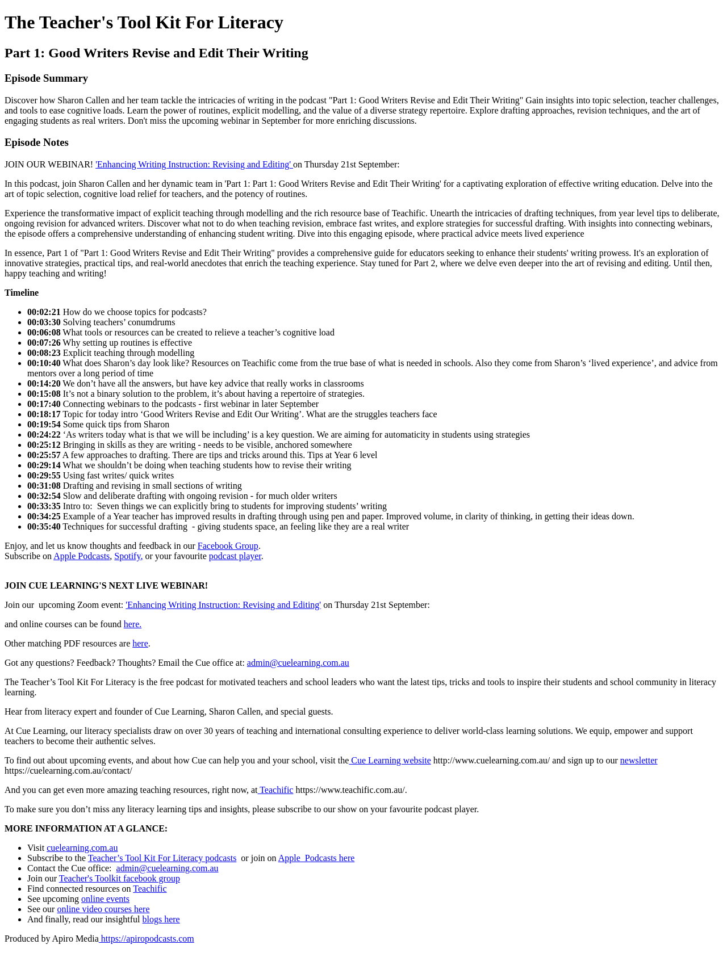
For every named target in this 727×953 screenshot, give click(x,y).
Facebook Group (228, 546)
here (140, 643)
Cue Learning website (390, 760)
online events (105, 899)
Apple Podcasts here (316, 858)
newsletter (639, 760)
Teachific (275, 790)
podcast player (235, 556)
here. (133, 624)
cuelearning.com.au (82, 848)
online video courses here (103, 909)
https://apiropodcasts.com (146, 938)
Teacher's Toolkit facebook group (119, 878)
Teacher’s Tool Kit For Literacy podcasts (162, 858)
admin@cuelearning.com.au (298, 662)
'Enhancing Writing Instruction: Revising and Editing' (194, 164)
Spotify (127, 556)
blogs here (160, 919)
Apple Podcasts (81, 556)
